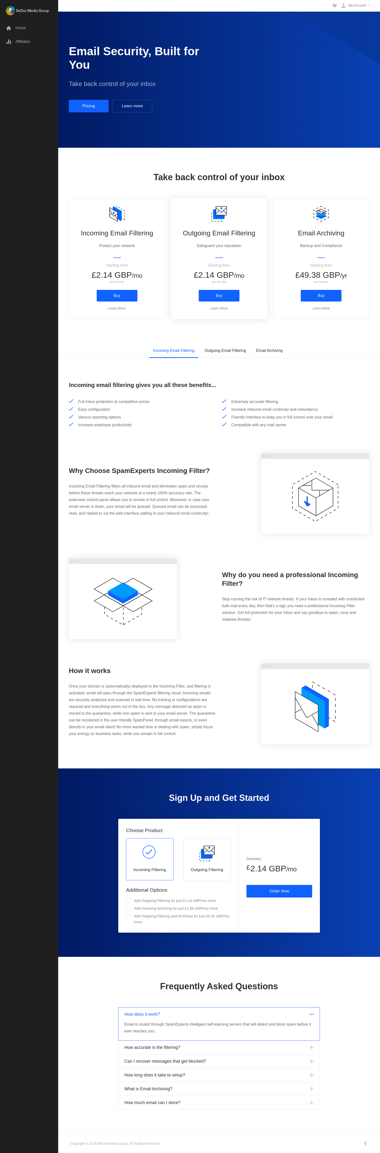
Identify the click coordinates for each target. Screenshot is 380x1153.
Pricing (88, 106)
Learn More (117, 308)
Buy (117, 296)
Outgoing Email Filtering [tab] (225, 350)
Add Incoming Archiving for (172, 908)
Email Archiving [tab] (269, 350)
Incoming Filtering (150, 859)
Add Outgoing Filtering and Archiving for (178, 919)
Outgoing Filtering (207, 859)
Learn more (132, 106)
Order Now (279, 891)
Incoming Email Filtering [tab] (174, 350)
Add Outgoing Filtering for (171, 900)
